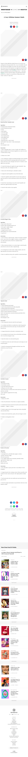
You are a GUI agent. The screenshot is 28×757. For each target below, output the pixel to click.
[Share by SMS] (17, 506)
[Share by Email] (17, 27)
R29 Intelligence (14, 723)
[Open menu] (26, 6)
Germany (14, 742)
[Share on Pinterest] (14, 27)
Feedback (14, 722)
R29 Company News (14, 728)
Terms (14, 729)
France (14, 743)
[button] (14, 27)
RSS (14, 735)
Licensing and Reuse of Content (14, 724)
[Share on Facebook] (11, 27)
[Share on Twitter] (14, 502)
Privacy (14, 730)
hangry (14, 69)
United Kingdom (14, 741)
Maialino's (2, 72)
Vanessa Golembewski (14, 22)
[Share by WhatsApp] (14, 506)
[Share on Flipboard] (17, 502)
